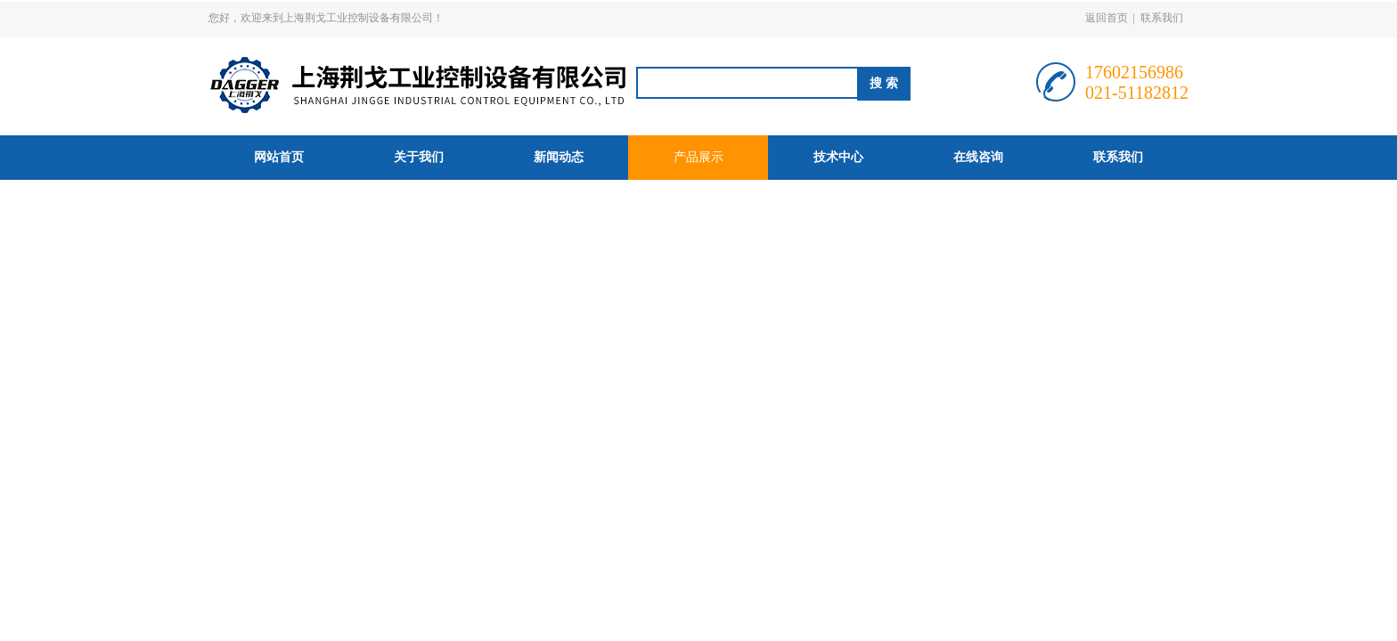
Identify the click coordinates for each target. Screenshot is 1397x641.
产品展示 (698, 157)
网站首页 (279, 157)
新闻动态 (559, 157)
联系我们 (1161, 18)
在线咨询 (978, 157)
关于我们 (419, 157)
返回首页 (1106, 18)
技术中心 (838, 157)
